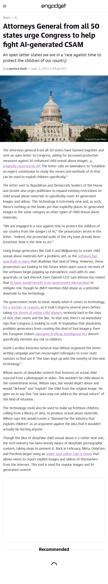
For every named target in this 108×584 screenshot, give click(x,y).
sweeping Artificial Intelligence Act (61, 334)
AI (15, 17)
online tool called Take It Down (69, 454)
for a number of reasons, (21, 307)
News (6, 17)
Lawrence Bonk (17, 68)
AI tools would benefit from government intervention (49, 283)
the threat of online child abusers (37, 313)
